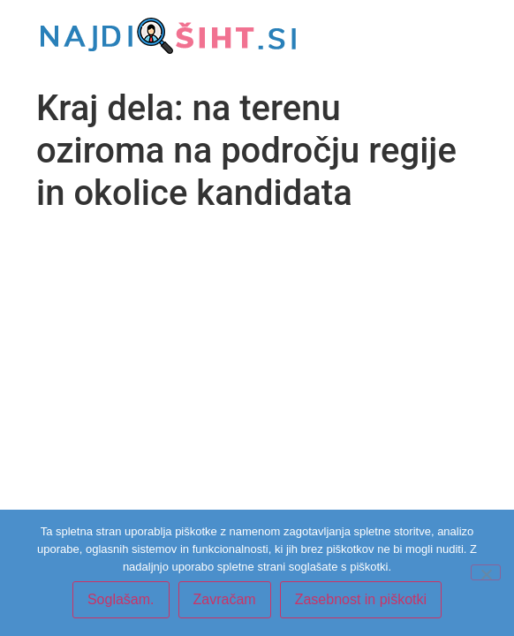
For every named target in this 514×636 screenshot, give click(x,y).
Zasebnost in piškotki (361, 599)
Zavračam (224, 599)
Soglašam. (121, 599)
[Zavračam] (486, 572)
